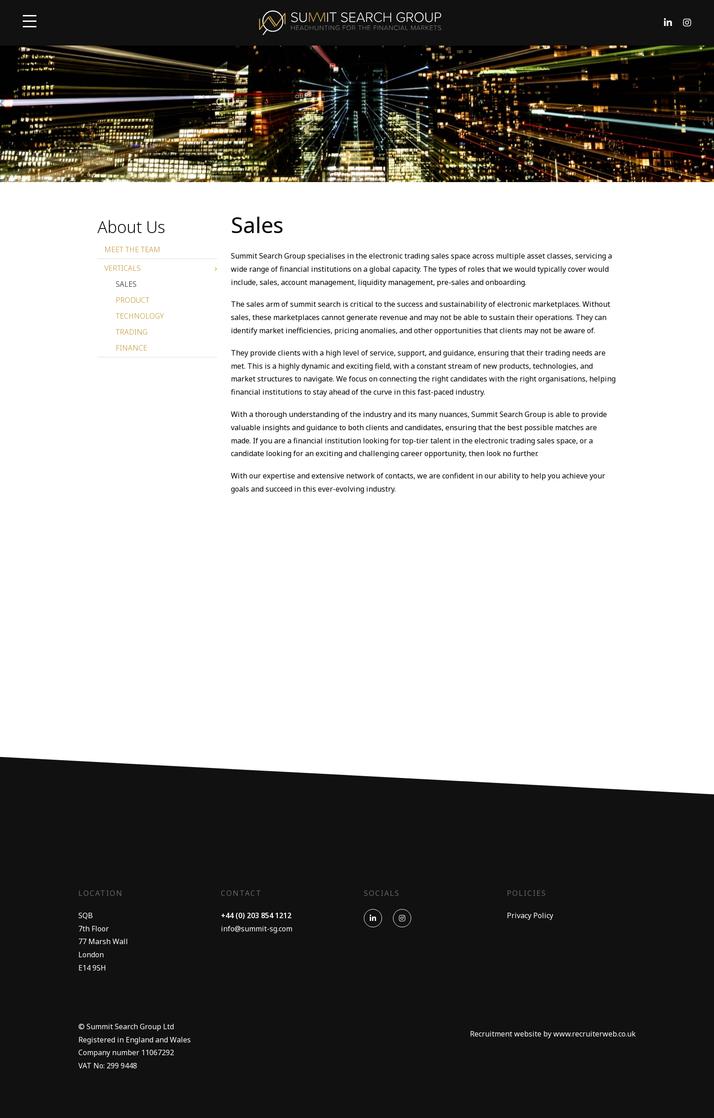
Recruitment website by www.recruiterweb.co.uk (553, 1034)
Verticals (122, 268)
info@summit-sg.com (256, 929)
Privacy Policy (530, 915)
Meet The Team (132, 249)
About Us (131, 227)
